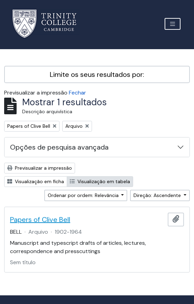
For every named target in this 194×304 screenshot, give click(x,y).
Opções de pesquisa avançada (59, 147)
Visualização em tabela (100, 181)
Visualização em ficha (35, 181)
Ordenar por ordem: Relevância (84, 195)
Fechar (77, 92)
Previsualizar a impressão (39, 168)
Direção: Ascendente (157, 195)
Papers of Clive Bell (40, 219)
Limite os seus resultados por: (97, 74)
